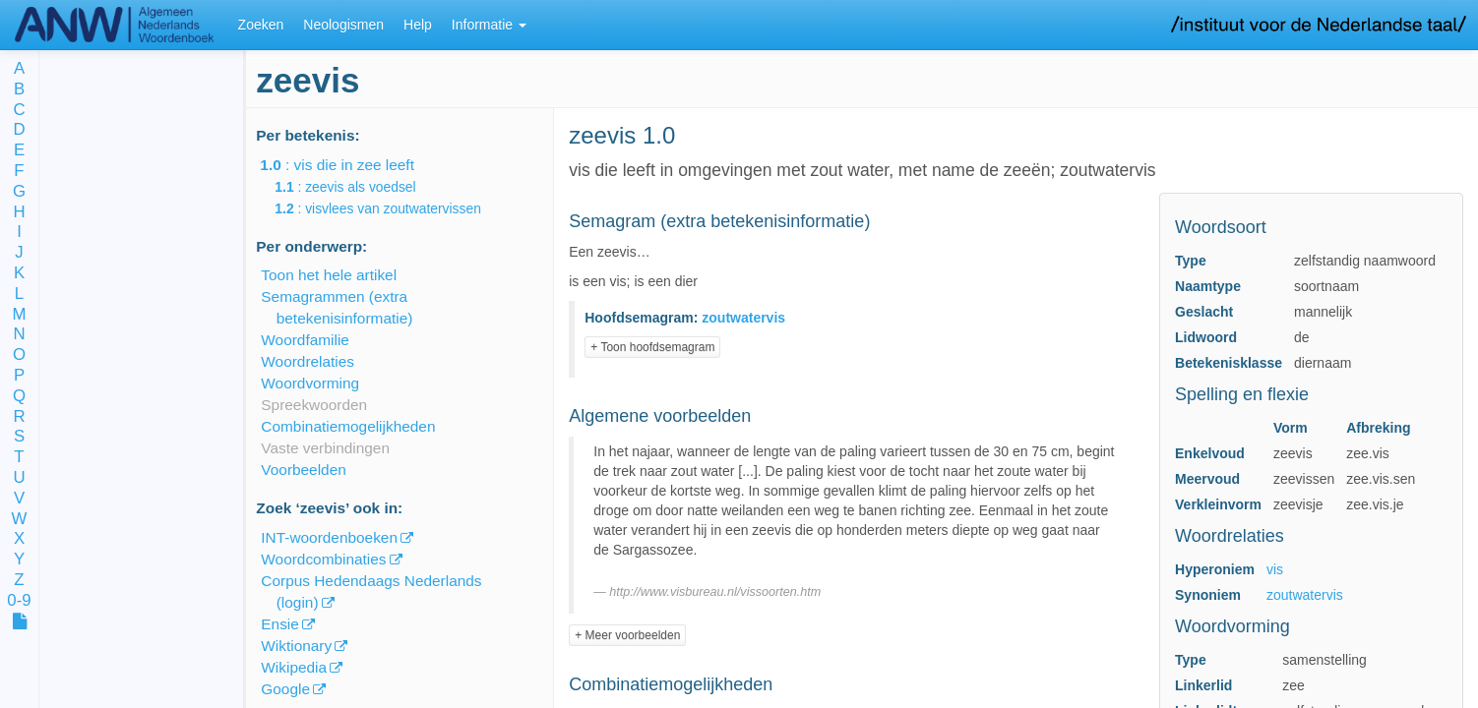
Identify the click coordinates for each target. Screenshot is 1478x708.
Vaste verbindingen (325, 448)
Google (285, 688)
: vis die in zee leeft (350, 164)
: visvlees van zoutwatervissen (391, 208)
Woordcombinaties (323, 559)
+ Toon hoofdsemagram (652, 347)
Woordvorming (310, 383)
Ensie (280, 624)
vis (1274, 569)
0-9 (19, 601)
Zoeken (261, 24)
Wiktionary (296, 645)
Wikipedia (294, 667)
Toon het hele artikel (329, 274)
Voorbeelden (303, 469)
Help (417, 24)
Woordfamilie (305, 339)
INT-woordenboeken (329, 537)
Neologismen (343, 24)
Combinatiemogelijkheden (348, 426)
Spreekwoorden (314, 404)
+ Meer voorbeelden (627, 635)
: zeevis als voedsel (358, 187)
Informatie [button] (489, 24)
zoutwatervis (1304, 595)
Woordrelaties (307, 361)
